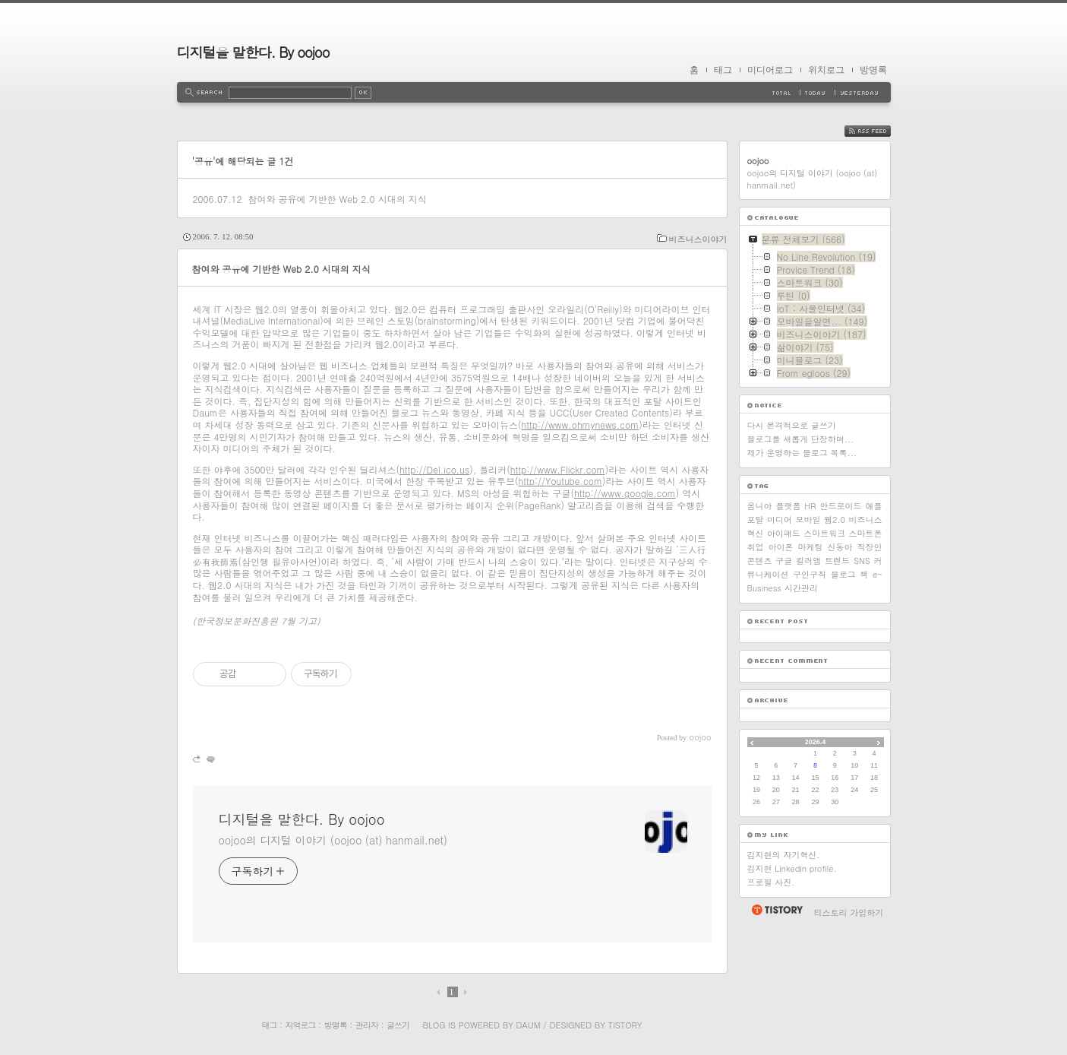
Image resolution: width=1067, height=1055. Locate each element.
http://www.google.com (625, 492)
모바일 (808, 519)
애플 (873, 506)
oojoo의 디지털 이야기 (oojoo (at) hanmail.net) (333, 839)
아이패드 (783, 533)
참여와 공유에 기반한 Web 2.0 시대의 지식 (337, 198)
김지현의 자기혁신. (783, 854)
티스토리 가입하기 (849, 912)
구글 (783, 560)
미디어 (779, 519)
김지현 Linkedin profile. (792, 868)
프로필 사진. (771, 882)
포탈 (755, 519)
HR (810, 506)
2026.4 (815, 742)
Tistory (625, 1025)
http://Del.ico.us (434, 469)
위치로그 (826, 70)
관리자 (366, 1025)
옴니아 (759, 506)
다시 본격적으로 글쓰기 (791, 425)
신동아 (840, 547)
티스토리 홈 (776, 910)
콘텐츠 (759, 560)
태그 (723, 70)
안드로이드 (841, 506)
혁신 (755, 533)
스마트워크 (824, 533)
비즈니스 (865, 519)
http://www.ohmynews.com (580, 424)
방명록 (873, 70)
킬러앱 (808, 560)
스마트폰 (865, 533)
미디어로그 (770, 70)
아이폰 (781, 547)
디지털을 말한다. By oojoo (253, 52)
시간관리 (801, 588)
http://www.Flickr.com (557, 469)
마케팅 (810, 547)
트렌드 (837, 560)
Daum (528, 1025)
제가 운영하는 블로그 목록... (802, 452)
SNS (862, 560)
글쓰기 (398, 1025)
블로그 (843, 574)
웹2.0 (834, 519)
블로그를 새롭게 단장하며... (800, 439)
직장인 (869, 547)
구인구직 (809, 574)
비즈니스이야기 (698, 239)
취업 (755, 547)
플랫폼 (787, 506)
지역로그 (301, 1025)
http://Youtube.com (560, 480)
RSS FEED (879, 131)
